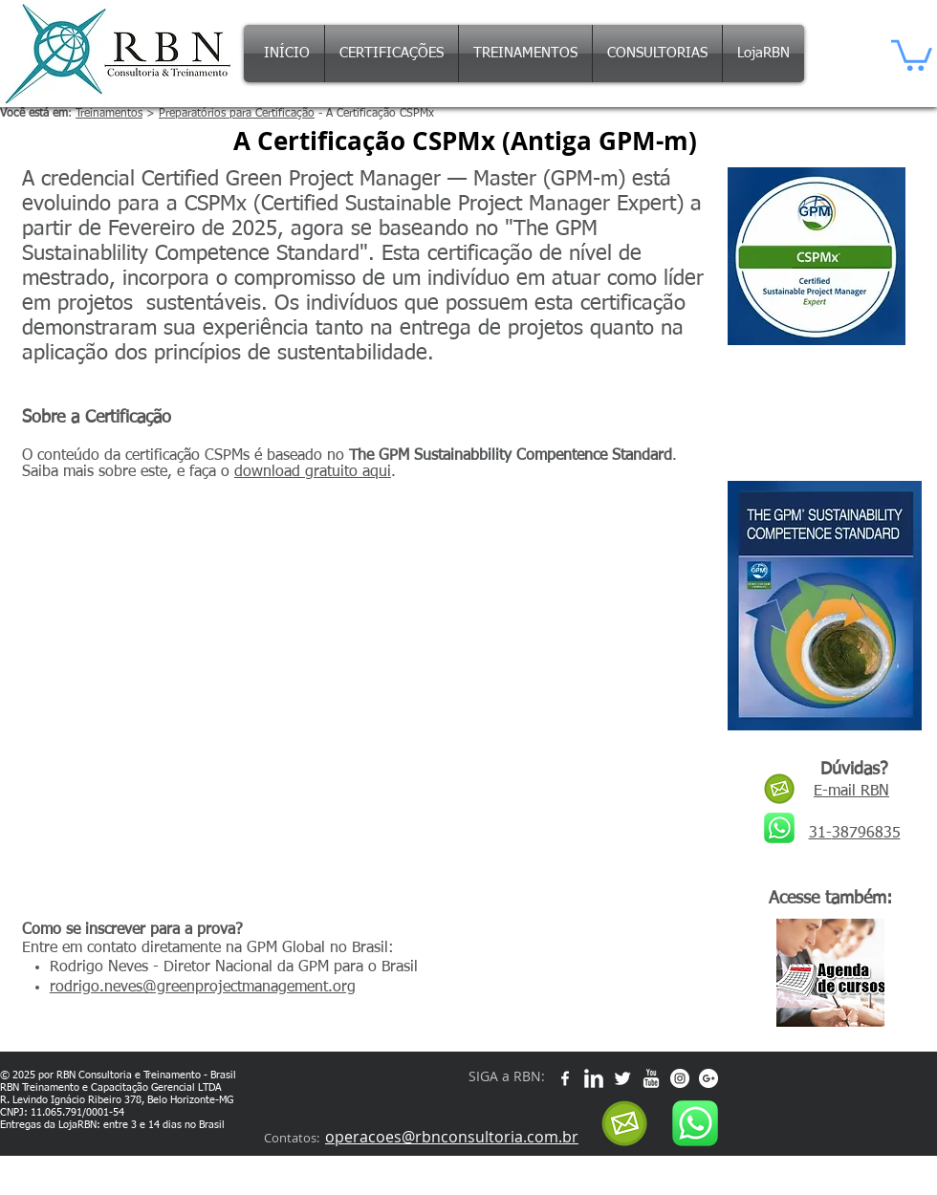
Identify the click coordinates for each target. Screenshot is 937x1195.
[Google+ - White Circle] (708, 1078)
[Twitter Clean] (622, 1078)
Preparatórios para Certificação (237, 114)
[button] (911, 53)
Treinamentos (109, 114)
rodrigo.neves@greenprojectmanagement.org (203, 987)
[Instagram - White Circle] (679, 1078)
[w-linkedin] (593, 1078)
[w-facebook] (565, 1078)
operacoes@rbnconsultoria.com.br (451, 1136)
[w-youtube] (651, 1078)
